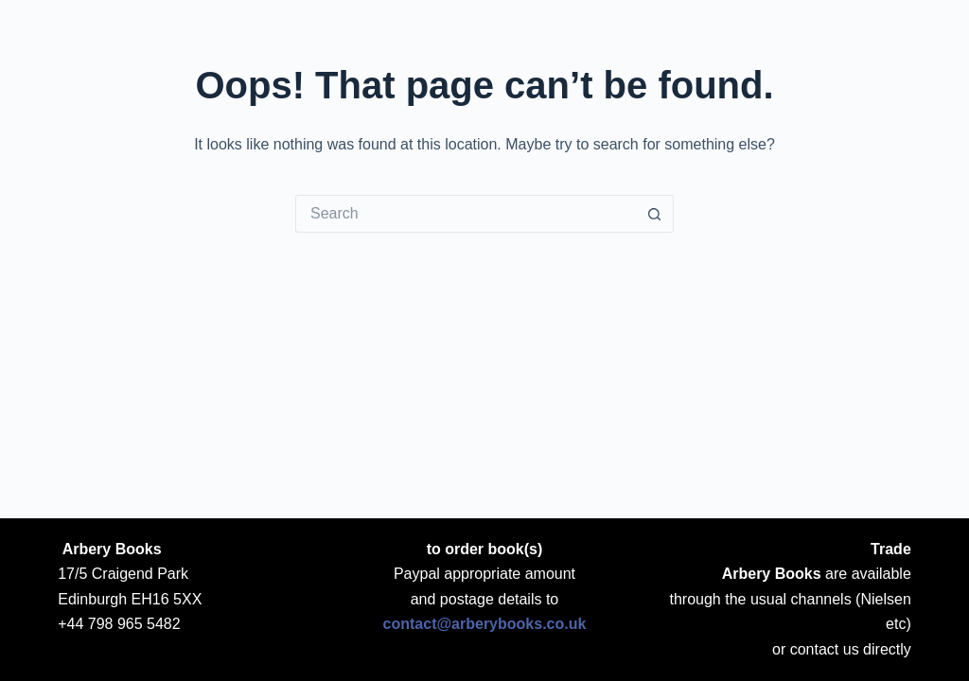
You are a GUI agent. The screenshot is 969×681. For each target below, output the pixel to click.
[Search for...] (465, 214)
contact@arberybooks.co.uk (485, 624)
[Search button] (655, 214)
